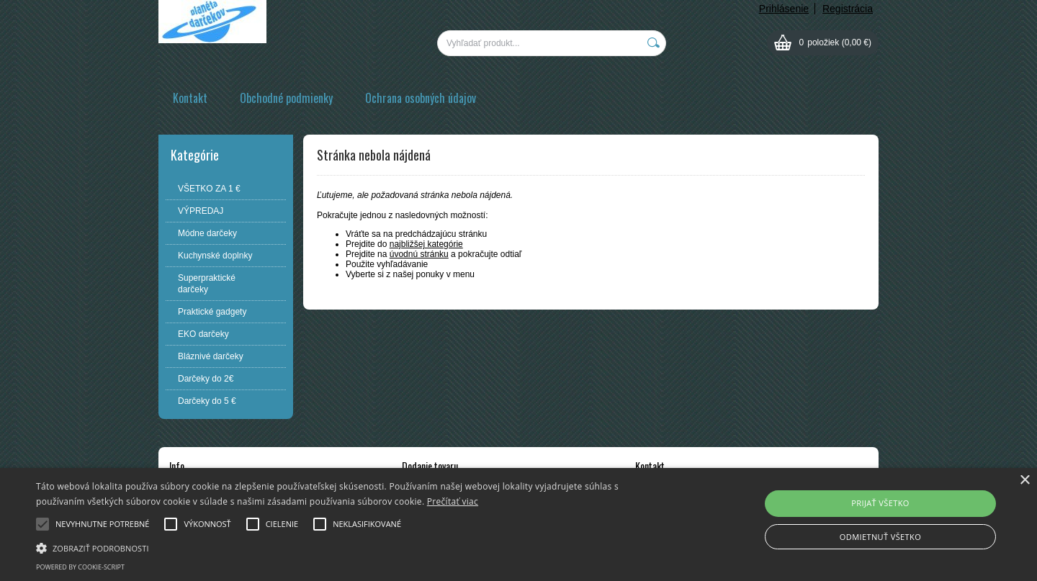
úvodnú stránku (419, 254)
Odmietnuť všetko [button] (880, 536)
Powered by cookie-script (80, 567)
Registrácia (847, 8)
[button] (349, 547)
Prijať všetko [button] (880, 502)
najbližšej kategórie (426, 244)
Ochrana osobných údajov (420, 98)
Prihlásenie (784, 8)
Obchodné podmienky (286, 98)
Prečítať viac (452, 501)
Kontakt (190, 98)
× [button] (1024, 480)
